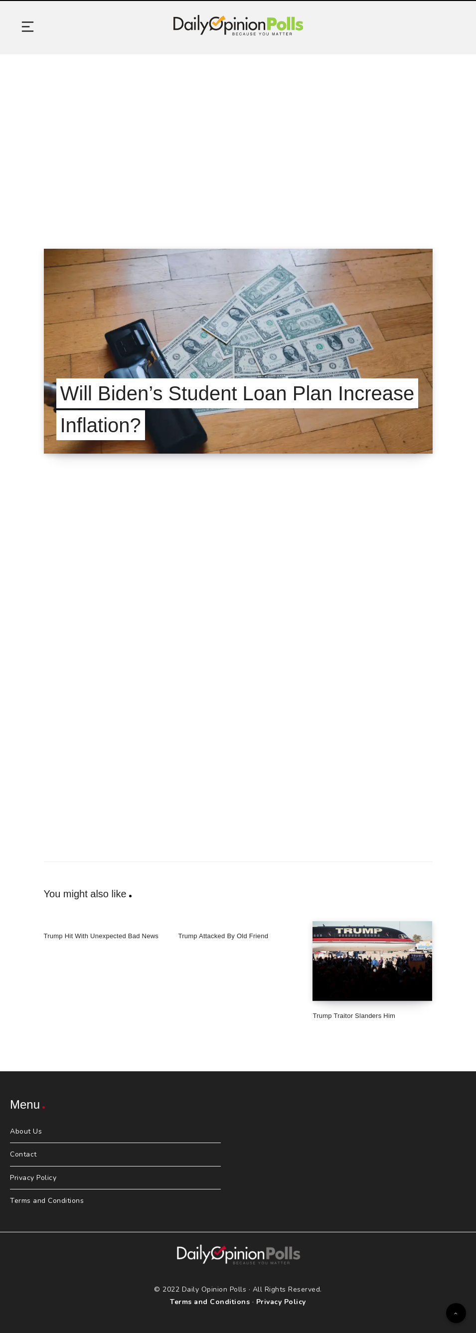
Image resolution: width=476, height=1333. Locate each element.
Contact (23, 1154)
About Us (26, 1131)
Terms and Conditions (47, 1200)
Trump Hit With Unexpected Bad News (101, 936)
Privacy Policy (33, 1177)
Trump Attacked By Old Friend (223, 936)
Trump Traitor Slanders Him (354, 1015)
